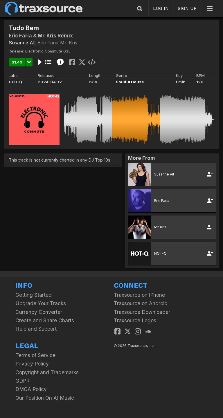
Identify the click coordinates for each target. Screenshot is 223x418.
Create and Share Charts (44, 320)
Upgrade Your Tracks (40, 303)
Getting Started (33, 295)
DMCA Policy (31, 389)
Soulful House (130, 81)
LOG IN (161, 8)
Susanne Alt (22, 43)
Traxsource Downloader (142, 312)
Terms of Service (35, 355)
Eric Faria (47, 43)
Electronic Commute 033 (48, 51)
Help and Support (36, 329)
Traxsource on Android (141, 303)
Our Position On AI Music (44, 398)
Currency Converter (38, 312)
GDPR (22, 381)
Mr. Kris (68, 43)
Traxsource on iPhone (139, 295)
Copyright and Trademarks (47, 372)
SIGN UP (187, 8)
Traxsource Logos (135, 320)
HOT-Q (15, 81)
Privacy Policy (32, 364)
